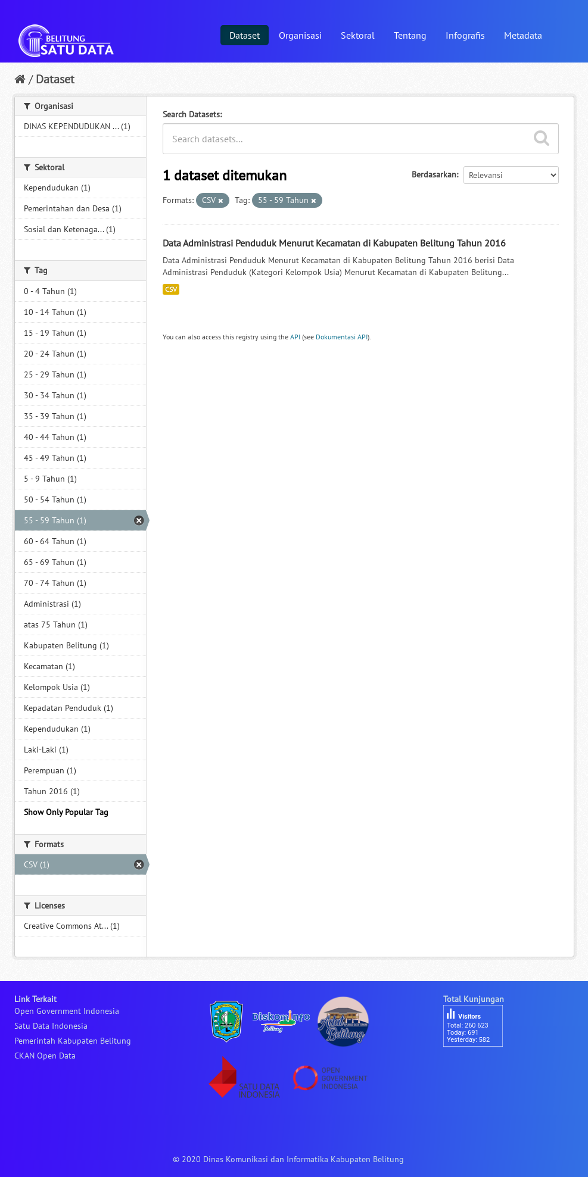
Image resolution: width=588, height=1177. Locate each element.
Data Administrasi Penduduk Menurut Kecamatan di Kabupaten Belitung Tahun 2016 (334, 243)
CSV (171, 289)
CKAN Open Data (45, 1055)
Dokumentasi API (342, 336)
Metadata (523, 35)
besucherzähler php (479, 1067)
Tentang (410, 35)
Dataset (244, 35)
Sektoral (358, 35)
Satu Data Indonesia (51, 1025)
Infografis (465, 35)
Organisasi (300, 35)
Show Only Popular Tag (66, 812)
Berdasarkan (434, 174)
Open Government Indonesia (66, 1011)
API (295, 336)
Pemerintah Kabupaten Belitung (72, 1040)
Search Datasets (191, 114)
